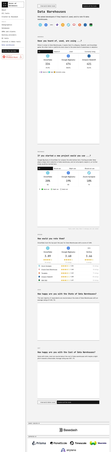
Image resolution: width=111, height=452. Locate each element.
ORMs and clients (8, 31)
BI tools (5, 38)
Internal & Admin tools (11, 42)
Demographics (7, 25)
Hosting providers (9, 35)
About (4, 10)
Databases (5, 28)
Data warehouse (8, 45)
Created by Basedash (10, 17)
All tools (5, 13)
